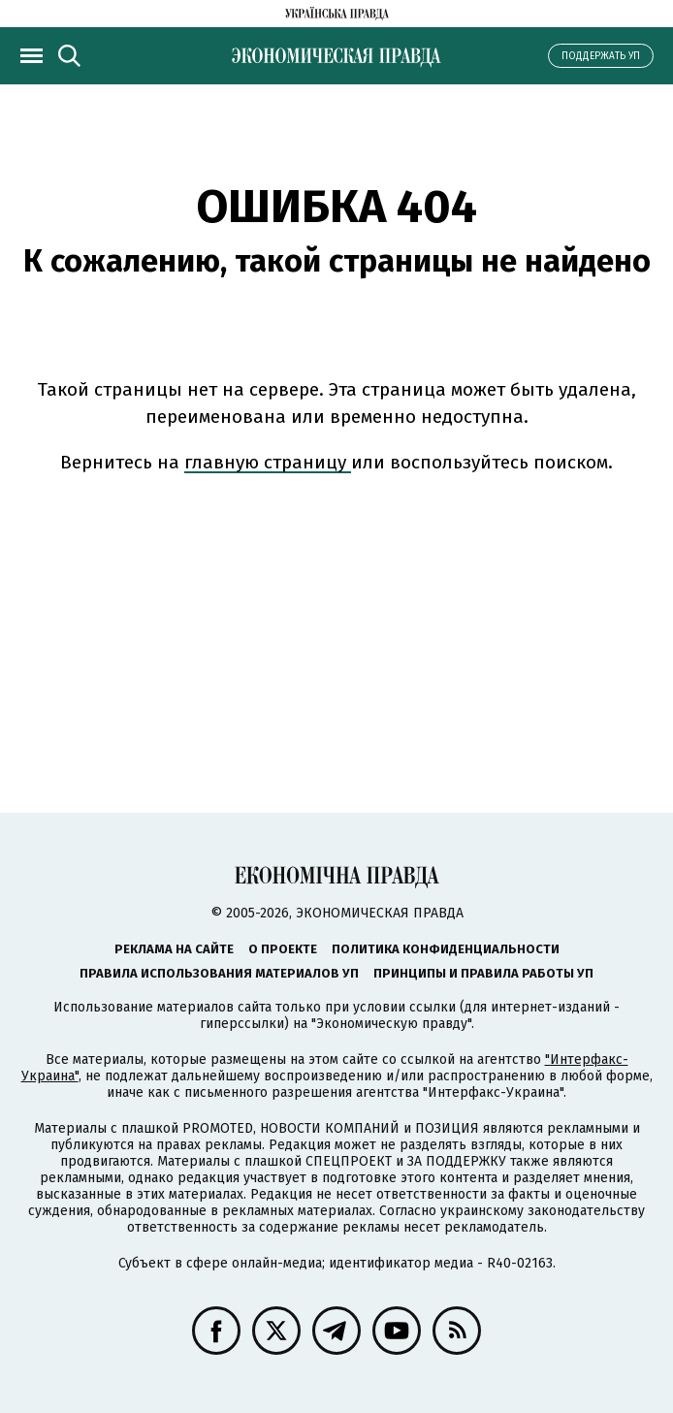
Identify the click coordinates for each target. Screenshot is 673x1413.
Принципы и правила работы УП (483, 973)
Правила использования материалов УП (219, 973)
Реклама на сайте (174, 949)
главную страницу (267, 462)
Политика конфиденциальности (446, 949)
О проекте (282, 949)
